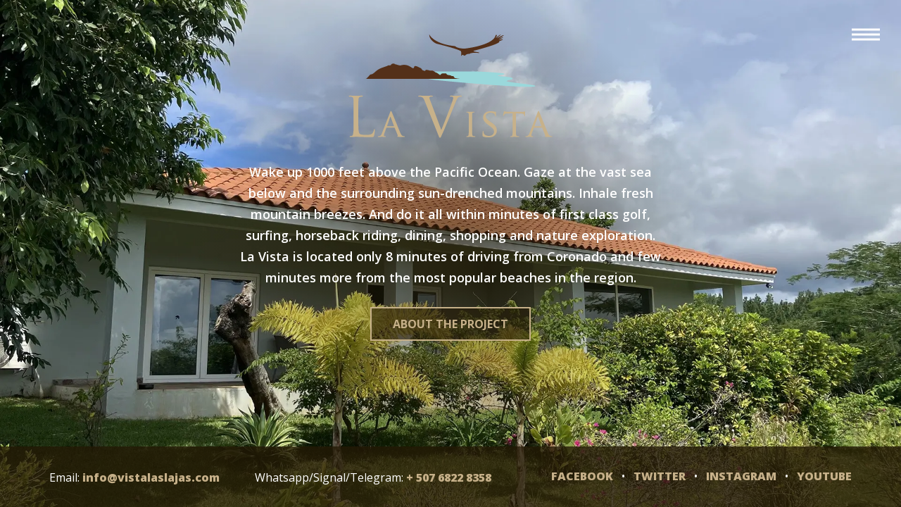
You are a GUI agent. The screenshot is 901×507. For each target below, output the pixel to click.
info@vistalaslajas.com (151, 477)
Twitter (660, 476)
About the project (450, 324)
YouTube (824, 476)
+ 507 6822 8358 (448, 477)
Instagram (741, 476)
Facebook (582, 476)
